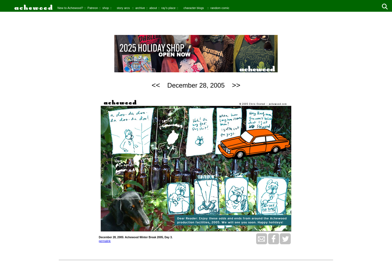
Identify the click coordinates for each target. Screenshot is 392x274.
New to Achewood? (70, 8)
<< (156, 85)
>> (236, 85)
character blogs (193, 8)
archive (140, 8)
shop (105, 8)
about (153, 8)
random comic (219, 8)
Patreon (92, 8)
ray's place (168, 8)
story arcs (123, 8)
